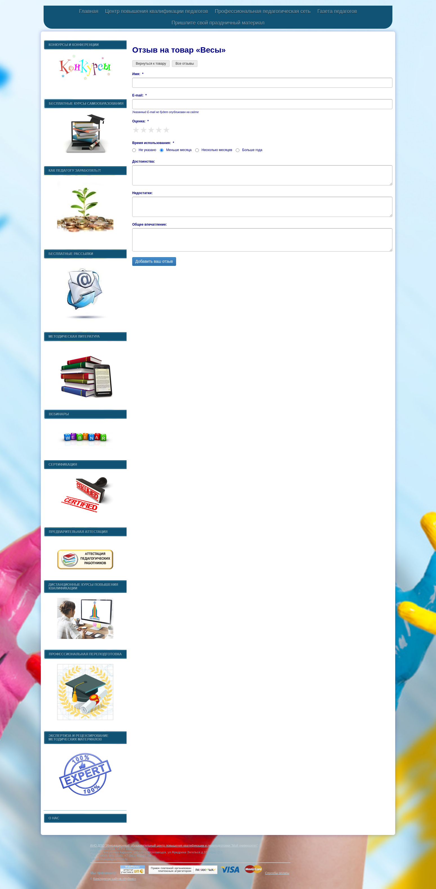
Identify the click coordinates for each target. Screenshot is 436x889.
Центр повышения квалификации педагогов (156, 11)
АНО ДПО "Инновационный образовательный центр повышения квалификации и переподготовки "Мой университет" (174, 845)
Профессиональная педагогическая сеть (263, 11)
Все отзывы (184, 64)
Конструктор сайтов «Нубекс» (114, 878)
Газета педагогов (337, 11)
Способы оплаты (277, 873)
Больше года (249, 150)
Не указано (144, 150)
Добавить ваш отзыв (154, 261)
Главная (88, 11)
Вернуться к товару (151, 64)
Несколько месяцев (213, 150)
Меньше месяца (176, 150)
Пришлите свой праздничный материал (218, 23)
